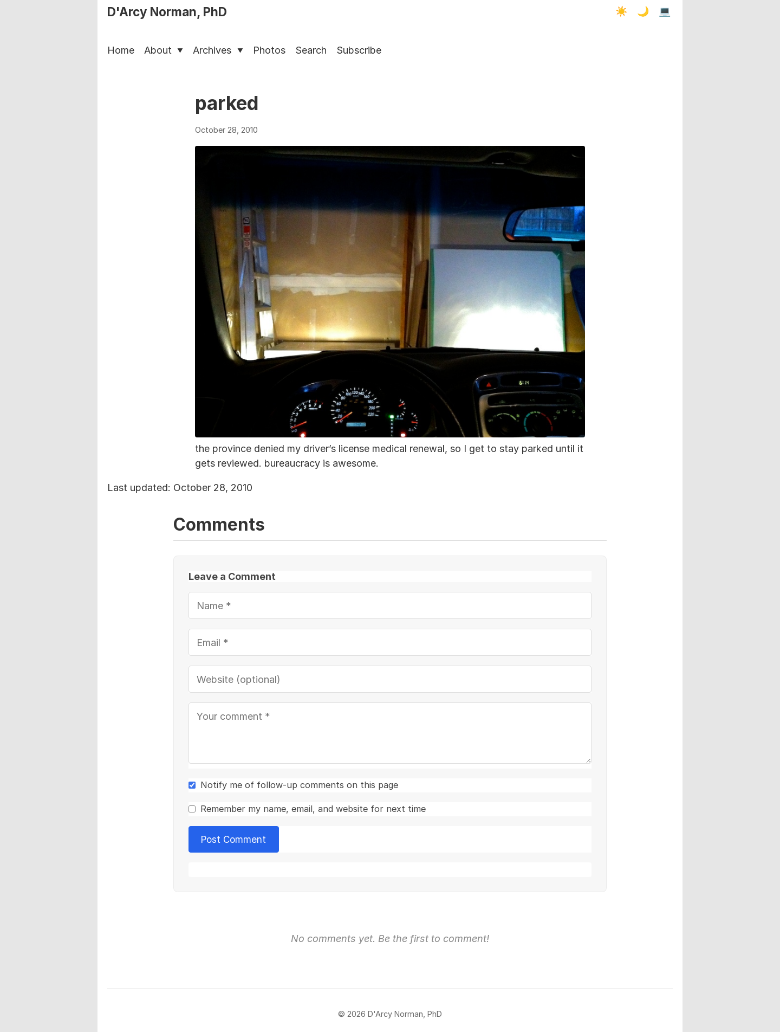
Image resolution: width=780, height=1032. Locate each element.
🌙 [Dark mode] (643, 11)
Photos (269, 50)
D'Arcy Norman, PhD (167, 11)
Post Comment (234, 839)
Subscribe (358, 50)
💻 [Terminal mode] (665, 11)
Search (311, 50)
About (163, 50)
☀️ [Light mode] (621, 11)
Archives (218, 50)
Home (120, 50)
